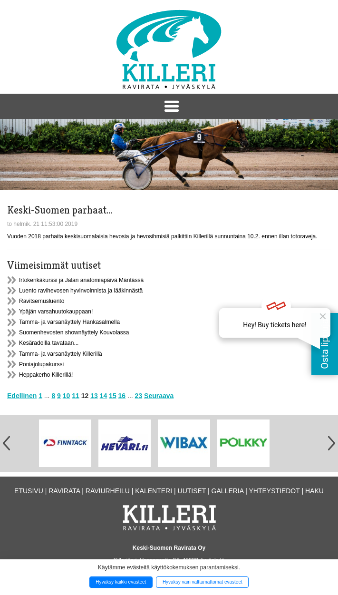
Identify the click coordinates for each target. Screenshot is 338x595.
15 (112, 396)
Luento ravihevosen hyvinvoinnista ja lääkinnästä (81, 290)
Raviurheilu (108, 491)
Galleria (228, 491)
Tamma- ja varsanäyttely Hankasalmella (69, 322)
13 (94, 396)
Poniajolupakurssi (41, 364)
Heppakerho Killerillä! (46, 374)
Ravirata (64, 491)
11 (75, 396)
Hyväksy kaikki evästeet (121, 582)
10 (66, 396)
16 (122, 396)
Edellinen (22, 396)
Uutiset (192, 491)
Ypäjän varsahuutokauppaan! (56, 311)
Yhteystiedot (274, 491)
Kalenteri (153, 491)
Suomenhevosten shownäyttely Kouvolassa (74, 332)
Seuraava (159, 396)
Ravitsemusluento (41, 301)
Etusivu (28, 491)
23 (139, 396)
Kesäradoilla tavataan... (48, 343)
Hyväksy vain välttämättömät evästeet (202, 582)
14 (103, 396)
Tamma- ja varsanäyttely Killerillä (60, 354)
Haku (314, 491)
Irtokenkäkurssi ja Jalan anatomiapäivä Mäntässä (81, 280)
